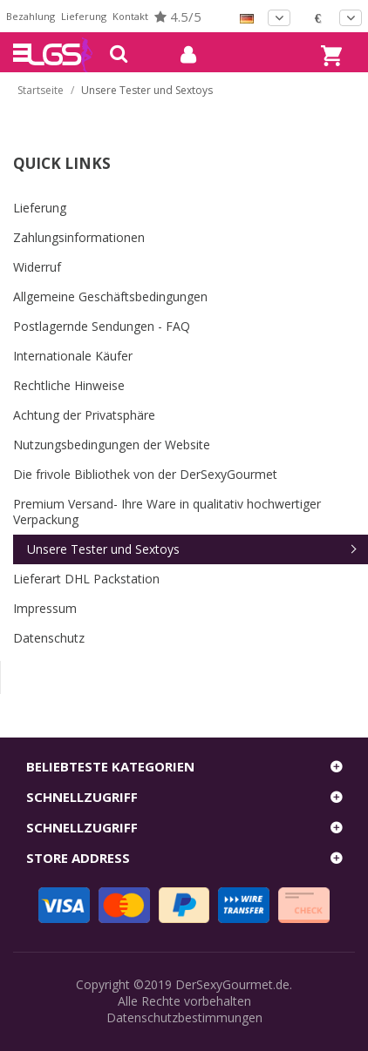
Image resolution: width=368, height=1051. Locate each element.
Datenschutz (49, 638)
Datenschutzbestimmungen (184, 1017)
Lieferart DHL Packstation (86, 578)
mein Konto (182, 54)
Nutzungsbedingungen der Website (111, 444)
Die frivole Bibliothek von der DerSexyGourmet (145, 474)
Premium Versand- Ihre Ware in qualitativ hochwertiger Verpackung (167, 511)
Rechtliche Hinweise (69, 385)
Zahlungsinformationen (79, 237)
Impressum (45, 608)
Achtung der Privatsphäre (84, 415)
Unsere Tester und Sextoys (103, 549)
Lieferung (83, 16)
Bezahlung (30, 16)
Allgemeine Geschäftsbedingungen (110, 296)
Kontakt (130, 16)
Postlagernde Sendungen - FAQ (101, 326)
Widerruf (37, 267)
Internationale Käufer (73, 355)
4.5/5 (177, 16)
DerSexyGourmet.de (232, 984)
